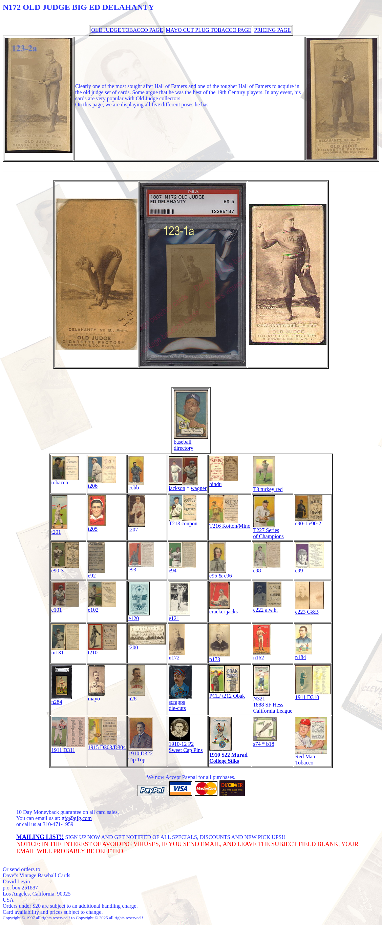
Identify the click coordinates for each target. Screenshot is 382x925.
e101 (65, 607)
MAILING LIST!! (40, 837)
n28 (136, 696)
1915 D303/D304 (107, 745)
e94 (182, 568)
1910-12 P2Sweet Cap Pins (186, 744)
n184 (303, 655)
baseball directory (191, 442)
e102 (102, 607)
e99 (309, 568)
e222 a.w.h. (267, 607)
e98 (266, 568)
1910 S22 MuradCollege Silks (228, 758)
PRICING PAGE (272, 30)
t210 (102, 650)
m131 (65, 650)
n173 (219, 657)
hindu (223, 482)
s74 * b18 (265, 741)
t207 (136, 527)
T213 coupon (183, 521)
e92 (96, 573)
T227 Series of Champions (268, 531)
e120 (139, 616)
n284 (61, 699)
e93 (141, 567)
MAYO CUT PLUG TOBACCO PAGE (208, 30)
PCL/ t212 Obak (227, 693)
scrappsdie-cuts (180, 702)
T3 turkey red (267, 487)
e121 (179, 616)
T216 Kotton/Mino (229, 523)
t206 (102, 483)
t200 (147, 645)
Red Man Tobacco (311, 757)
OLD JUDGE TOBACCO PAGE (127, 30)
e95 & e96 (220, 573)
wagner (199, 488)
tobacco (65, 480)
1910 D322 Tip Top (140, 754)
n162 (262, 655)
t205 (97, 526)
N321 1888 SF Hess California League (272, 702)
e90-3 (65, 568)
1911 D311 (68, 747)
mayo (96, 696)
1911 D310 (313, 695)
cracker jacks (223, 609)
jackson (183, 486)
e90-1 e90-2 (308, 521)
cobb (136, 485)
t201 (59, 529)
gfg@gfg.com (77, 818)
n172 (177, 655)
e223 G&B (309, 609)
